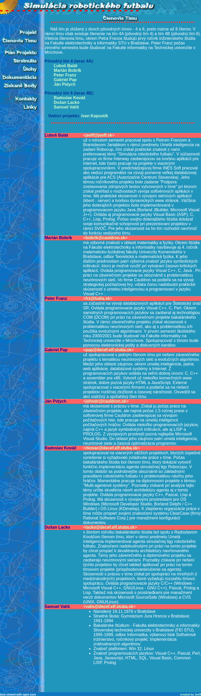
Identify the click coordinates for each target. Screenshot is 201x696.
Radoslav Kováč (70, 98)
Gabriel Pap (65, 79)
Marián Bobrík (67, 70)
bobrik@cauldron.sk (105, 238)
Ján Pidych (65, 84)
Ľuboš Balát (66, 66)
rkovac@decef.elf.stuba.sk (111, 448)
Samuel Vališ (66, 107)
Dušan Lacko (67, 102)
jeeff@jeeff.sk (99, 135)
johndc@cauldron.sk (106, 401)
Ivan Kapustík (94, 116)
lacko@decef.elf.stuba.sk (110, 527)
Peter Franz (65, 75)
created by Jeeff (190, 694)
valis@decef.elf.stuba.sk (109, 606)
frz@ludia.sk (98, 298)
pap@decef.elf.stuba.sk (108, 350)
